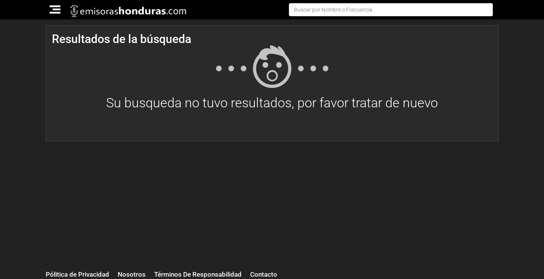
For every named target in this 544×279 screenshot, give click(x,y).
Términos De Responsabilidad (198, 274)
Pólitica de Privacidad (77, 274)
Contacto (263, 274)
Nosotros (132, 274)
